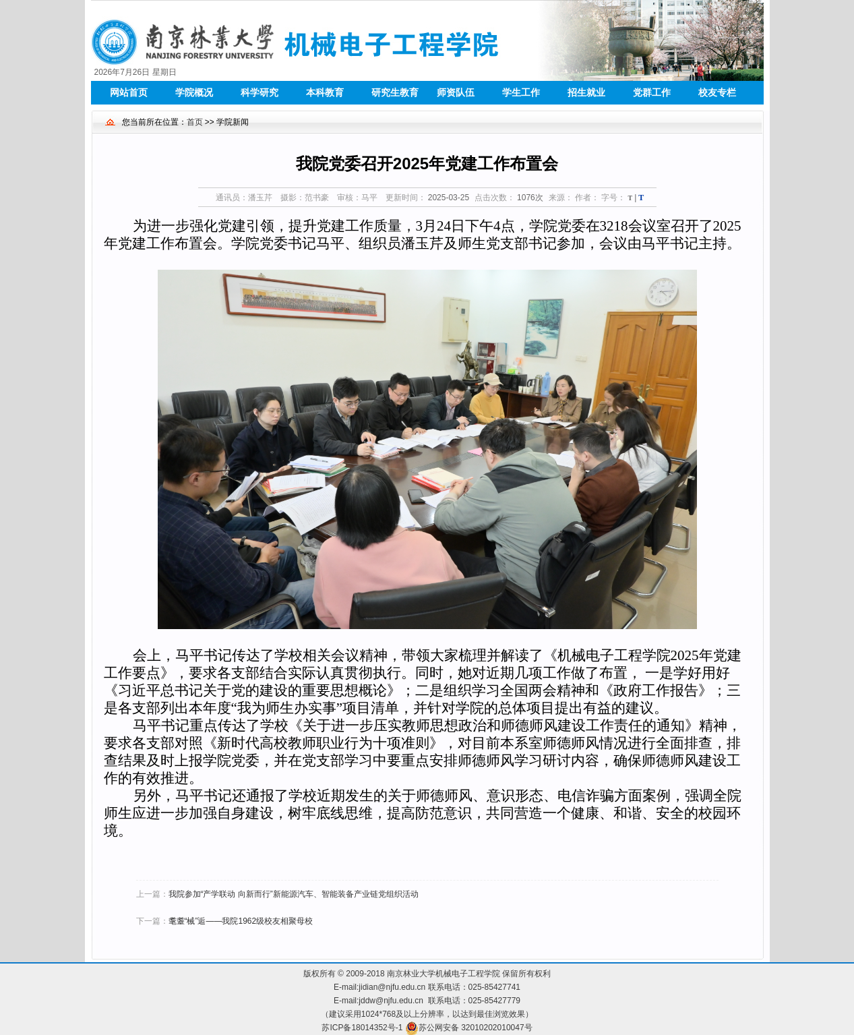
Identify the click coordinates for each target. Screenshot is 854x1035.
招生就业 (586, 92)
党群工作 (652, 92)
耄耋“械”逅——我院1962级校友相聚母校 (241, 921)
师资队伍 (456, 92)
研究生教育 (395, 92)
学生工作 (521, 92)
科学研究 (259, 92)
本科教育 (325, 92)
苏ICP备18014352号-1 (362, 1027)
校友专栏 (717, 92)
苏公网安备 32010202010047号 (475, 1027)
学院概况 (194, 92)
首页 (195, 122)
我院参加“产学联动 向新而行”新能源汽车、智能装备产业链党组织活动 (294, 894)
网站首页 (129, 92)
